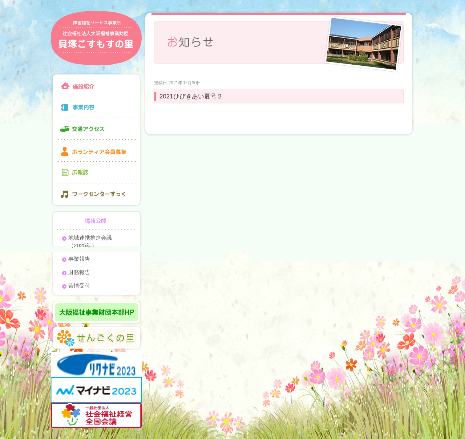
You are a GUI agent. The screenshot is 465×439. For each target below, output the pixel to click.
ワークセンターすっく (96, 195)
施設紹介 (96, 84)
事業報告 (79, 259)
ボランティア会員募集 (96, 151)
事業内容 (96, 107)
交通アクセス (96, 129)
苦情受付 (79, 285)
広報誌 (96, 172)
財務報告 (79, 272)
